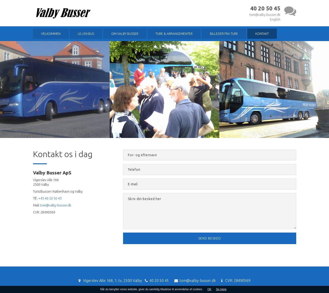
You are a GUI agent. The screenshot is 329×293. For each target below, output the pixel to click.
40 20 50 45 (159, 280)
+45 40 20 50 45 (50, 198)
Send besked (209, 238)
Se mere (221, 289)
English (275, 19)
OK (209, 289)
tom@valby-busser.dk (264, 15)
